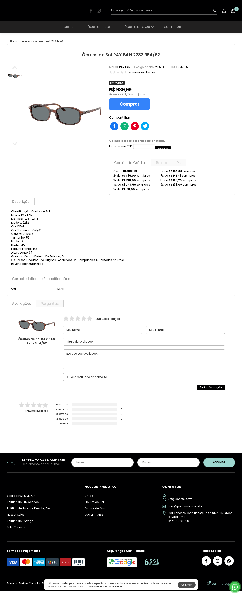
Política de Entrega (20, 523)
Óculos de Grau (139, 27)
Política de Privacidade (23, 504)
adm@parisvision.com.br (182, 508)
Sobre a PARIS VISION (21, 498)
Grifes (70, 27)
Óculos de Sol (100, 27)
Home (13, 41)
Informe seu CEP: (120, 149)
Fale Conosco (16, 529)
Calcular (166, 148)
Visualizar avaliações (142, 72)
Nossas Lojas (15, 517)
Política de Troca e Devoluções (29, 511)
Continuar (187, 584)
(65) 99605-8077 (178, 502)
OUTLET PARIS (173, 27)
